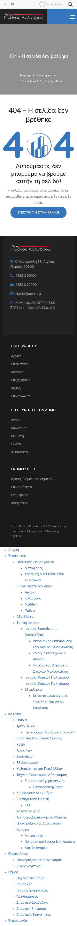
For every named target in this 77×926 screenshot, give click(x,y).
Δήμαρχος (24, 884)
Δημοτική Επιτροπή (31, 908)
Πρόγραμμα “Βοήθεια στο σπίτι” (50, 732)
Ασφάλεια (24, 750)
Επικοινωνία (20, 396)
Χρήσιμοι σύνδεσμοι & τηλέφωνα (50, 841)
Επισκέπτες (20, 364)
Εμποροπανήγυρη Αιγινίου (45, 781)
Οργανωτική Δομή (30, 878)
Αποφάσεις (19, 503)
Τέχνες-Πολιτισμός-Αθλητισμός (41, 775)
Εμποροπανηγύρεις (48, 787)
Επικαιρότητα (47, 75)
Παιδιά (21, 720)
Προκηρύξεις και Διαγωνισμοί (39, 823)
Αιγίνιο (16, 420)
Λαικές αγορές (36, 848)
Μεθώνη (17, 436)
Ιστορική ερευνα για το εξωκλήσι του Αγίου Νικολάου (50, 702)
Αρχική (25, 75)
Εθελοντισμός (27, 763)
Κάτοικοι (17, 372)
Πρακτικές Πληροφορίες (35, 562)
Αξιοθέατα (19, 452)
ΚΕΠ (28, 805)
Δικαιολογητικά (28, 866)
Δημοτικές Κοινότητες (33, 914)
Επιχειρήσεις (20, 380)
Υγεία (20, 744)
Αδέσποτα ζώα (28, 811)
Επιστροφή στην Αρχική (38, 212)
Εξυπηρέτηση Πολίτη (32, 799)
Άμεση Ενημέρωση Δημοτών (32, 479)
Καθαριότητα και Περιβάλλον (39, 769)
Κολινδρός (19, 428)
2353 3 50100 (25, 276)
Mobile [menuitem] (42, 4)
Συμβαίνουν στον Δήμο (34, 793)
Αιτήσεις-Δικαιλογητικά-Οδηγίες (41, 817)
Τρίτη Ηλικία (26, 726)
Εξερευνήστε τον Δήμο (34, 586)
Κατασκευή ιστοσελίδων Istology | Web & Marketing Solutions (38, 531)
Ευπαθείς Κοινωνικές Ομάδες (39, 738)
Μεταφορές (34, 568)
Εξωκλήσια (33, 689)
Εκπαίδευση (25, 756)
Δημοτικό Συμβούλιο (32, 902)
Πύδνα (16, 444)
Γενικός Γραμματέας (32, 890)
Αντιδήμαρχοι (27, 896)
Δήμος (16, 388)
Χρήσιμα (22, 829)
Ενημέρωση (20, 495)
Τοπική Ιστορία (28, 623)
